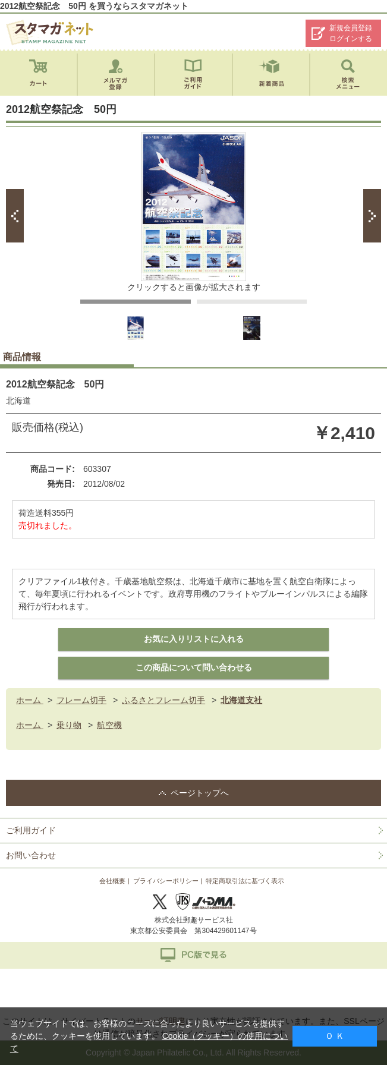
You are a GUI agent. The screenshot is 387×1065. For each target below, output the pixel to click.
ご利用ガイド (31, 830)
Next (372, 215)
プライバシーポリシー (166, 880)
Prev (15, 215)
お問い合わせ (31, 855)
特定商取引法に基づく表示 (245, 880)
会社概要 (112, 880)
